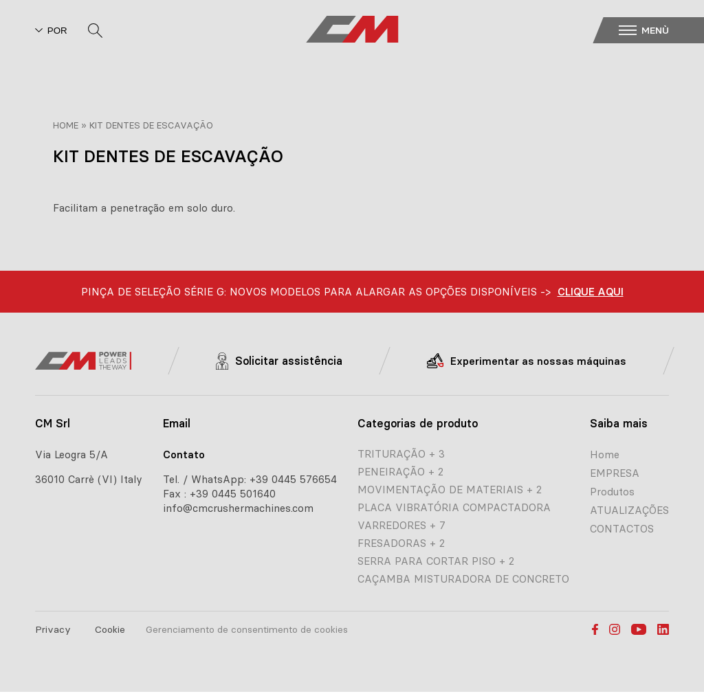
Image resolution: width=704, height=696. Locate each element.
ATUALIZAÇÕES (629, 510)
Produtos (612, 491)
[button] (658, 30)
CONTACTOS (622, 528)
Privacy (53, 629)
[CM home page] (352, 30)
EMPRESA (614, 473)
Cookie (110, 629)
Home (65, 125)
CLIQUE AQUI (591, 291)
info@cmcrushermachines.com (238, 508)
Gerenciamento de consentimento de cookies (247, 629)
